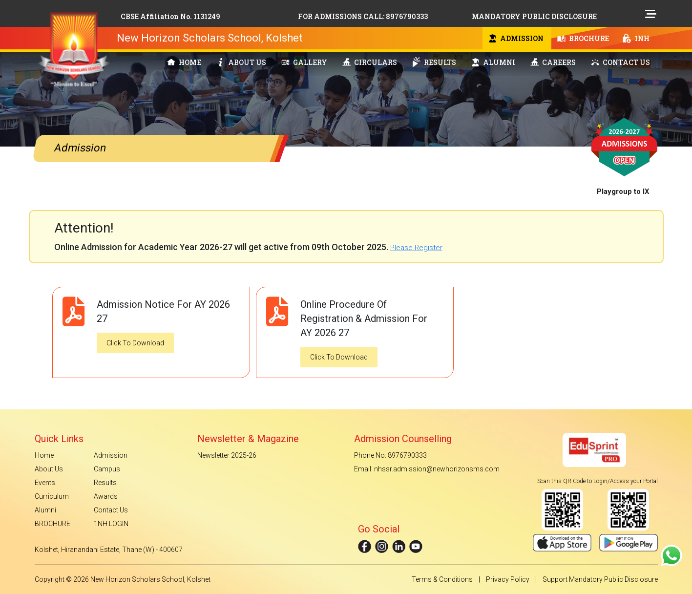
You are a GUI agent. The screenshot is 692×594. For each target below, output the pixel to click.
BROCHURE (583, 38)
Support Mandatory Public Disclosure (600, 579)
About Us (49, 469)
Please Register (416, 247)
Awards (106, 496)
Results (105, 483)
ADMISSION (516, 38)
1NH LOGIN (111, 524)
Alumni (45, 510)
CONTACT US (620, 62)
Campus (107, 469)
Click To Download (135, 343)
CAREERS (553, 62)
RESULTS (434, 62)
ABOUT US (241, 62)
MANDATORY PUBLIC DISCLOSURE (534, 16)
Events (45, 483)
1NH (636, 38)
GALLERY (304, 62)
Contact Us (111, 510)
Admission (110, 455)
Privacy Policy (507, 579)
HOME (184, 62)
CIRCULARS (369, 62)
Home (44, 455)
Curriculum (52, 496)
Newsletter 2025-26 (226, 455)
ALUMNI (493, 62)
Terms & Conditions (442, 579)
